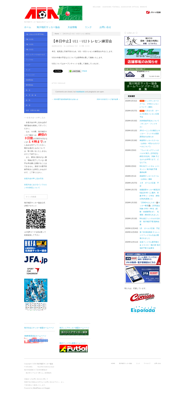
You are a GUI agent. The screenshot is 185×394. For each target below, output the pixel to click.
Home (57, 33)
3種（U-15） (35, 45)
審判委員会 (29, 85)
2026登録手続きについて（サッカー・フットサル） (149, 124)
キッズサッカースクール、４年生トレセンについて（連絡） (149, 104)
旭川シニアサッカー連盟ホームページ (74, 331)
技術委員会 (29, 80)
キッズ (28, 70)
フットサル (35, 60)
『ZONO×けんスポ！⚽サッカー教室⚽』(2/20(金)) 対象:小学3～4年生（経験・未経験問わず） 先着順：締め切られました (150, 209)
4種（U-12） (35, 50)
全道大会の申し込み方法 (33, 179)
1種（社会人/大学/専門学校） (35, 34)
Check (84, 71)
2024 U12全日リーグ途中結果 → (108, 99)
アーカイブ (147, 363)
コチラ (39, 382)
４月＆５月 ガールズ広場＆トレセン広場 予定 (150, 114)
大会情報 (73, 27)
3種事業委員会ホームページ (38, 339)
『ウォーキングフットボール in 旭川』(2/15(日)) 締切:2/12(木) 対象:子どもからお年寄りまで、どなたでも (150, 156)
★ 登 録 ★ (31, 95)
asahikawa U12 (72, 46)
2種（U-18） (35, 39)
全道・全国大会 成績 (35, 110)
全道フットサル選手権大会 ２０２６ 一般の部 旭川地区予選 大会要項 (150, 245)
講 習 (28, 105)
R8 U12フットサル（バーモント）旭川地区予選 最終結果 (150, 169)
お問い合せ (105, 27)
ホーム (27, 27)
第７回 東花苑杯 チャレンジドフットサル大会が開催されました (150, 235)
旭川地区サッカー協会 (49, 27)
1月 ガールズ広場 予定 (150, 228)
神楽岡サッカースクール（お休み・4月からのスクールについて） (150, 143)
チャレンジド (30, 75)
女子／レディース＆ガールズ (35, 55)
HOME (113, 363)
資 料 (35, 100)
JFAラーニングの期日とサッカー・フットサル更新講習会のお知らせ (150, 134)
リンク (89, 27)
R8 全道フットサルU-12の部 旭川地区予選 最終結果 (150, 222)
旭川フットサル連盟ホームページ (73, 347)
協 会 (35, 90)
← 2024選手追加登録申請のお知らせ (65, 99)
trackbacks (80, 92)
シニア (35, 65)
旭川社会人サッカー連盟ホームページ (39, 328)
